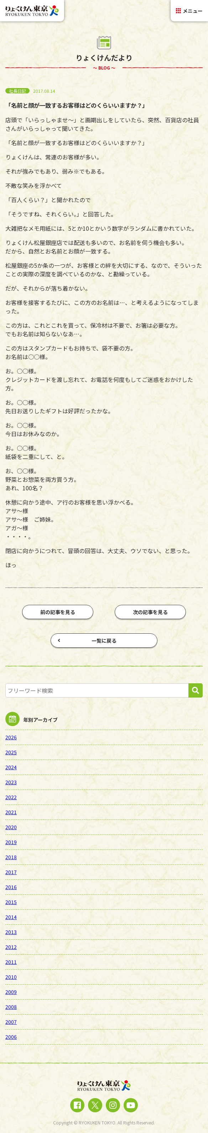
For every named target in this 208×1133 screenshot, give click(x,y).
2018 (11, 857)
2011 (11, 961)
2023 (11, 782)
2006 (11, 1036)
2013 (11, 931)
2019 (11, 842)
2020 (11, 827)
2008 (11, 1006)
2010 (11, 976)
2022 (11, 797)
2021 (11, 812)
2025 (11, 752)
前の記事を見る (57, 612)
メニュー (189, 10)
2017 (11, 872)
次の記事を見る (150, 612)
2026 (11, 737)
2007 (11, 1021)
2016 (11, 886)
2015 (11, 901)
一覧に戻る (87, 640)
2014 (11, 916)
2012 (11, 946)
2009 (11, 991)
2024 (11, 767)
